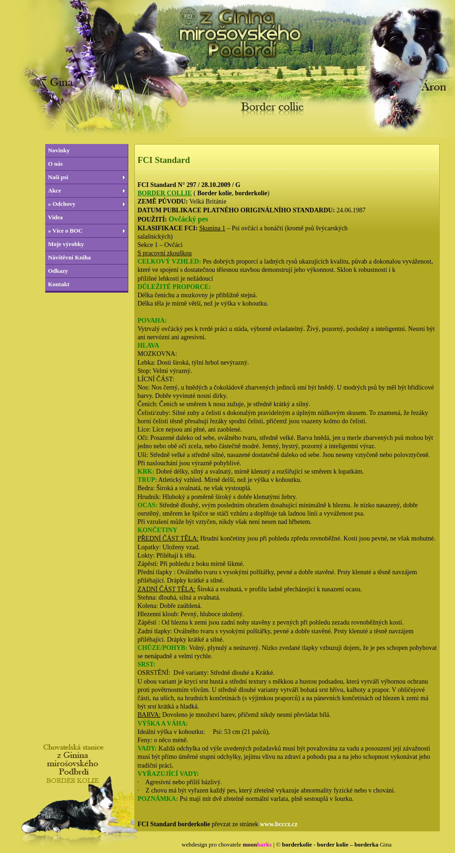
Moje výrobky (66, 243)
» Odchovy (62, 203)
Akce (54, 190)
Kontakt (58, 284)
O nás (55, 163)
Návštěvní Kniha (69, 257)
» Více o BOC (65, 230)
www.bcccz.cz (279, 824)
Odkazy (58, 270)
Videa (55, 217)
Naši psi (58, 177)
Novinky (59, 150)
